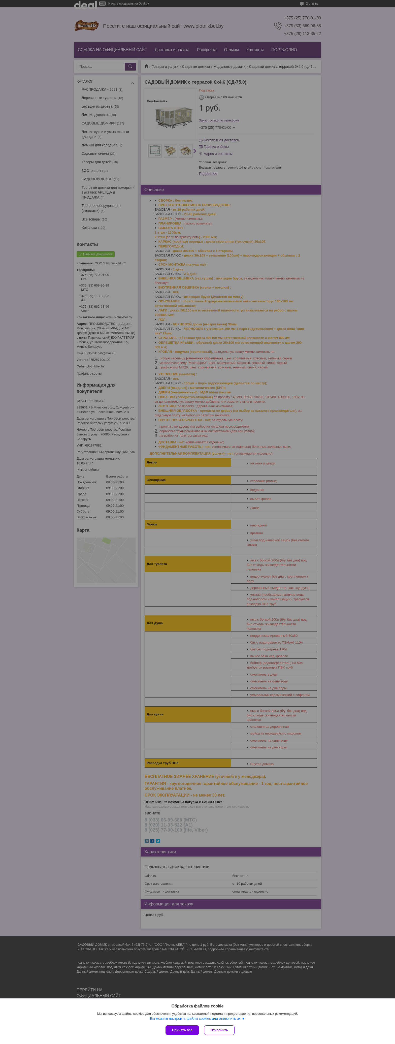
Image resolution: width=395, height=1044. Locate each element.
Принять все (182, 1030)
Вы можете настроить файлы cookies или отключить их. (195, 1019)
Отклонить (219, 1030)
